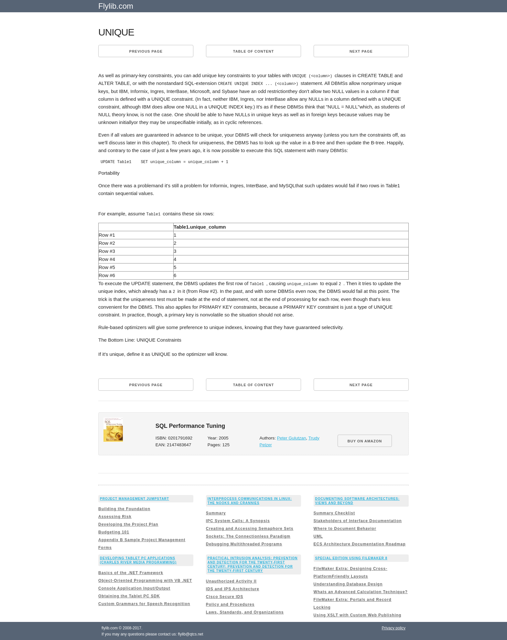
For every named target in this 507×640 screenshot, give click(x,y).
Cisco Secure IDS (224, 596)
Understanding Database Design (348, 583)
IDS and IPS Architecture (232, 588)
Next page (361, 51)
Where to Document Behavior (345, 528)
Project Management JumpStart (134, 498)
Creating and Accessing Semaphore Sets (250, 528)
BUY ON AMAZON (365, 440)
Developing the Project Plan (128, 523)
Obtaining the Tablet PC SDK (129, 595)
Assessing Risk (115, 516)
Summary (216, 512)
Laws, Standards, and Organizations (245, 611)
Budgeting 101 (113, 531)
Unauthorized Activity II (231, 580)
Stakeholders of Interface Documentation (358, 520)
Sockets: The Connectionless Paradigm (248, 535)
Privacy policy (393, 627)
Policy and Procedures (230, 603)
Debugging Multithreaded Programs (244, 543)
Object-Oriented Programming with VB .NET (145, 579)
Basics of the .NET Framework (130, 572)
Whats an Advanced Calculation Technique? (361, 591)
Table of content (253, 51)
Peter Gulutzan (291, 437)
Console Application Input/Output (134, 587)
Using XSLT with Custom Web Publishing (358, 614)
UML (318, 535)
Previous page (146, 51)
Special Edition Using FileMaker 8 (351, 557)
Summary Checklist (334, 512)
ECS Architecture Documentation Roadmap (360, 543)
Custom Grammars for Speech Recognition (144, 603)
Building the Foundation (124, 508)
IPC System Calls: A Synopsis (238, 520)
